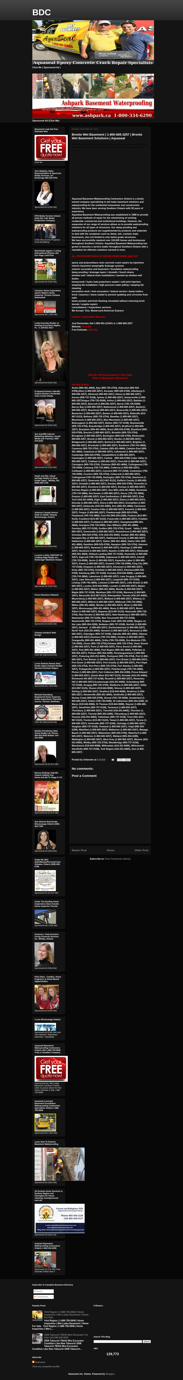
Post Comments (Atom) (117, 859)
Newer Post (79, 850)
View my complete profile (46, 1366)
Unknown (40, 1362)
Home (110, 850)
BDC (41, 12)
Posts (38, 1291)
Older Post (141, 850)
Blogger (110, 1374)
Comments (41, 1297)
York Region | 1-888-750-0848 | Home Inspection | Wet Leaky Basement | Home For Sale (66, 1315)
